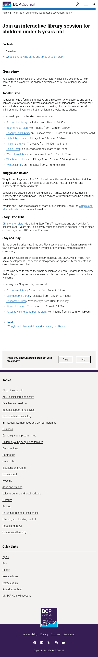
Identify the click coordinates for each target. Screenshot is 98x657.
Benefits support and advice (18, 409)
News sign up (10, 582)
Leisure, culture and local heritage (21, 493)
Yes (65, 359)
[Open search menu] (94, 4)
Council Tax (9, 461)
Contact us (8, 454)
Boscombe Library (16, 122)
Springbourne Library (18, 295)
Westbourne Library (17, 159)
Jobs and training (12, 487)
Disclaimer (68, 634)
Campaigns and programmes (19, 435)
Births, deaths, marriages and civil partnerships (29, 422)
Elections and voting (14, 467)
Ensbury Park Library (18, 133)
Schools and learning (14, 532)
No (83, 359)
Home (5, 12)
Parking (6, 506)
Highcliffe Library (16, 138)
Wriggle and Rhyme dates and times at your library (34, 56)
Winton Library (14, 164)
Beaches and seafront (15, 403)
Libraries (7, 500)
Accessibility (30, 634)
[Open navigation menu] (86, 4)
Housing (7, 480)
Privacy (44, 634)
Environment (9, 474)
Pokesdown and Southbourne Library (27, 311)
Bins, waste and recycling (16, 416)
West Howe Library (17, 154)
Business (7, 429)
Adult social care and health (18, 396)
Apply (5, 557)
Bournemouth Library (18, 127)
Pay (4, 563)
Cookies (55, 634)
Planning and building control (19, 519)
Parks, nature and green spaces (20, 512)
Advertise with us (12, 589)
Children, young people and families (22, 442)
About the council (12, 390)
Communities (10, 448)
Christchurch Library (14, 223)
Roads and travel (12, 525)
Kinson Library (14, 143)
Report (6, 569)
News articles (10, 576)
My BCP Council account (16, 595)
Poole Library (13, 148)
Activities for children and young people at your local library (42, 12)
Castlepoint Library (17, 290)
